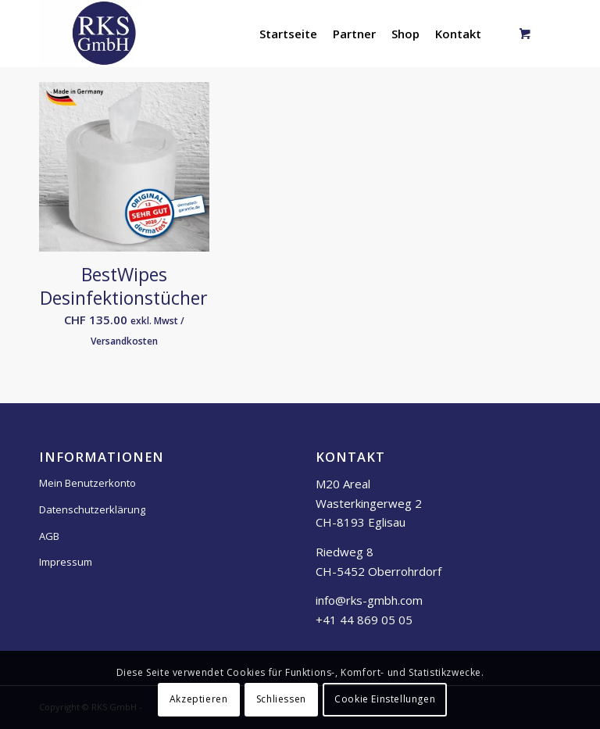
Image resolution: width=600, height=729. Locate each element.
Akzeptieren (199, 699)
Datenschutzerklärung (92, 509)
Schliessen (281, 699)
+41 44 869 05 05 (364, 619)
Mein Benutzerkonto (87, 483)
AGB (49, 536)
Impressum (65, 562)
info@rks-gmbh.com (369, 600)
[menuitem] (288, 33)
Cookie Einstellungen (384, 699)
